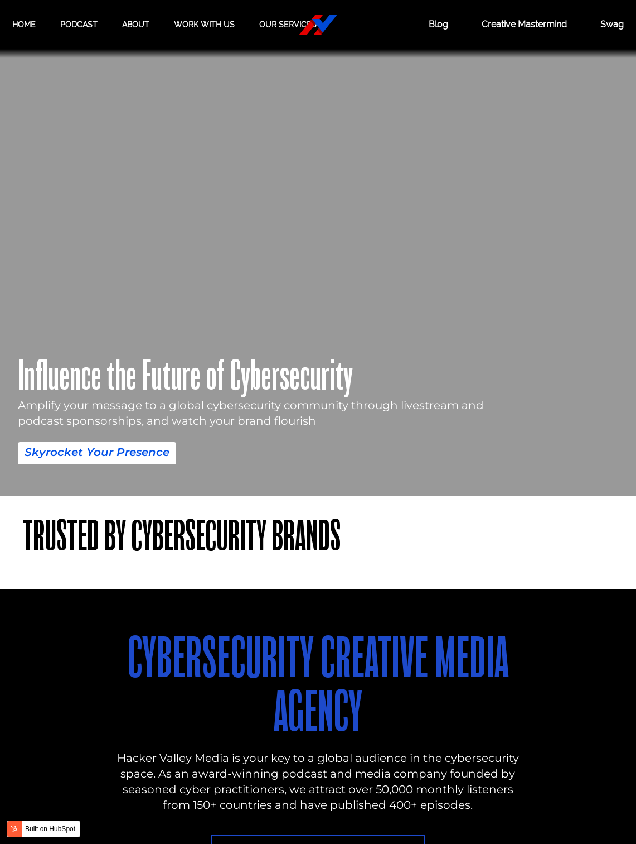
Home (24, 24)
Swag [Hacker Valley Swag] (612, 24)
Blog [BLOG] (438, 24)
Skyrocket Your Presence (97, 452)
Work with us (204, 24)
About (135, 24)
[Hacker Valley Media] (318, 25)
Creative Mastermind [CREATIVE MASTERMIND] (524, 24)
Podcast (79, 24)
